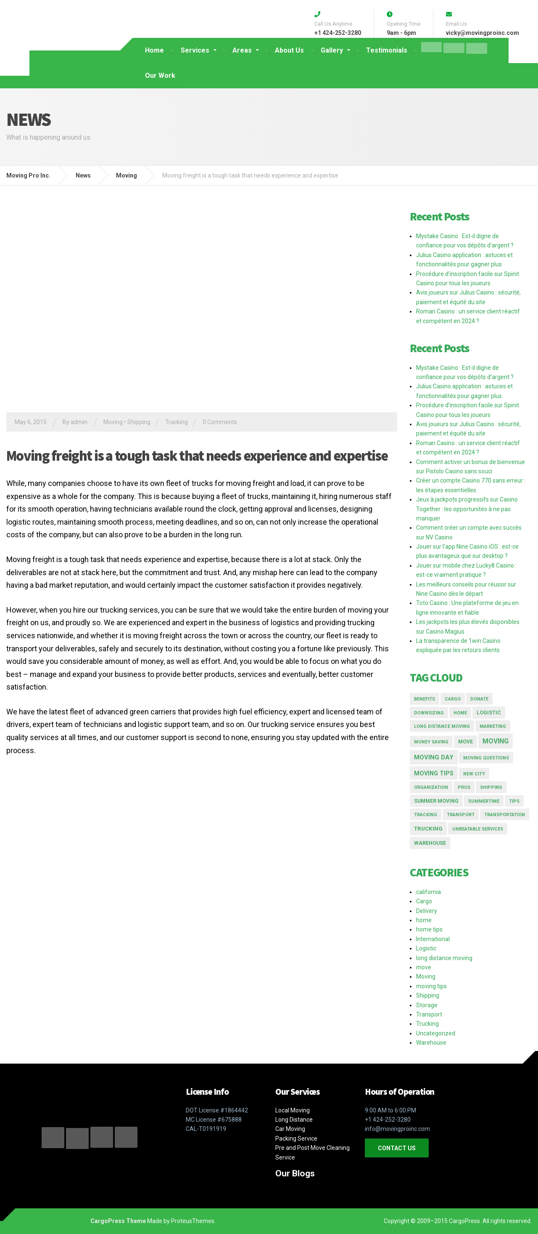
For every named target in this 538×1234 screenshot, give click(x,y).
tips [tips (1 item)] (514, 801)
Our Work (160, 76)
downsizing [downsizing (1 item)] (429, 713)
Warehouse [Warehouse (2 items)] (430, 843)
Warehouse (431, 1042)
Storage (427, 1005)
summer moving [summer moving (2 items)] (436, 801)
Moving (113, 422)
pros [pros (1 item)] (464, 787)
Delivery (426, 911)
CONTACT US (397, 1148)
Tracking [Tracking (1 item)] (425, 814)
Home (154, 50)
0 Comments (220, 422)
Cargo (424, 901)
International (433, 939)
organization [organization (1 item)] (431, 787)
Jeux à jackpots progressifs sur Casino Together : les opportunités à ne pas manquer (467, 509)
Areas (242, 50)
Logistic (426, 948)
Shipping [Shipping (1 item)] (491, 787)
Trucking (427, 1023)
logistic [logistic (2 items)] (489, 713)
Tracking (176, 422)
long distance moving (444, 958)
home (424, 920)
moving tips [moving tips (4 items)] (434, 773)
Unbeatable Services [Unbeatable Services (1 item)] (477, 829)
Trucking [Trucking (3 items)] (428, 828)
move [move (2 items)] (465, 742)
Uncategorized (435, 1033)
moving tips (431, 986)
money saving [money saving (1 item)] (431, 742)
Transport (429, 1014)
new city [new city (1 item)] (474, 774)
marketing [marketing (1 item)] (493, 726)
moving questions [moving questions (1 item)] (486, 758)
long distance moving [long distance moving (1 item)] (442, 726)
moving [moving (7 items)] (496, 741)
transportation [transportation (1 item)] (504, 814)
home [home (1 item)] (460, 713)
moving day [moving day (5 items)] (434, 757)
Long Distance (294, 1119)
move (423, 967)
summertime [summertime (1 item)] (483, 801)
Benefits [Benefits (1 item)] (424, 699)
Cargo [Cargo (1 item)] (453, 699)
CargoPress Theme (118, 1221)
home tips (429, 929)
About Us (289, 50)
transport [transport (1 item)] (461, 814)
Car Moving (290, 1128)
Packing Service (296, 1138)
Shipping (138, 422)
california (428, 892)
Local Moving (292, 1110)
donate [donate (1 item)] (479, 699)
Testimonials (386, 50)
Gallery (332, 50)
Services (195, 50)
